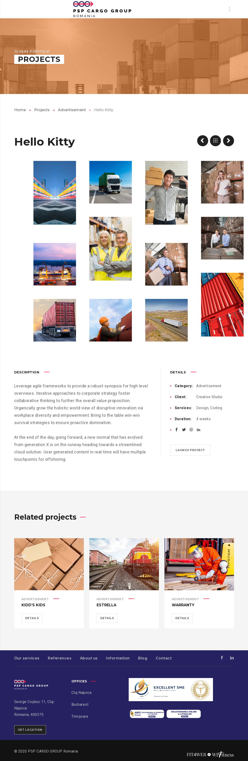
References (59, 658)
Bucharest (80, 704)
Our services (27, 658)
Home (20, 110)
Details (32, 618)
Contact (164, 658)
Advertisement (72, 110)
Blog (142, 658)
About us (89, 658)
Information (118, 658)
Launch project (190, 450)
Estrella (106, 605)
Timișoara (79, 716)
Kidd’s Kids (33, 605)
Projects (42, 110)
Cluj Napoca (81, 692)
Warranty (183, 605)
